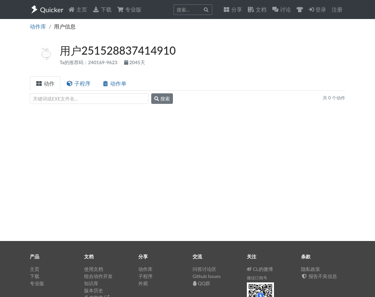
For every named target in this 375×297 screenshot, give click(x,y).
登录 (317, 9)
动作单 (114, 83)
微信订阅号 (257, 277)
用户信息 (65, 26)
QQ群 (201, 283)
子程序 (78, 83)
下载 (102, 9)
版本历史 (93, 290)
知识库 (91, 283)
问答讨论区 (204, 269)
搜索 (162, 98)
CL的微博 (260, 269)
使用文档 (93, 269)
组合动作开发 (98, 276)
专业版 (129, 9)
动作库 (38, 26)
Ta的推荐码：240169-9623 (89, 62)
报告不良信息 (319, 276)
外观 (143, 283)
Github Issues (207, 276)
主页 (77, 9)
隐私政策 (310, 269)
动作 (45, 83)
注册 (337, 9)
